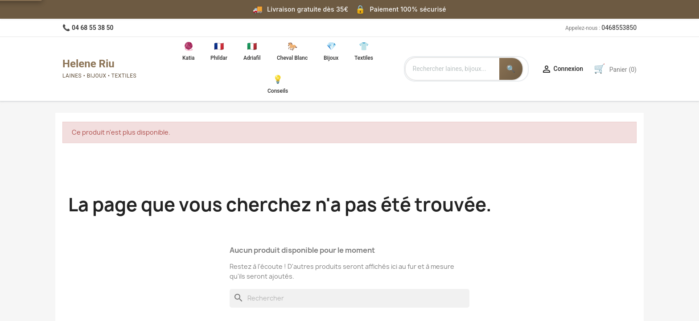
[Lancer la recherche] (510, 69)
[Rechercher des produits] (452, 69)
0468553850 (619, 27)
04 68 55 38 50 (93, 27)
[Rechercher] (349, 298)
